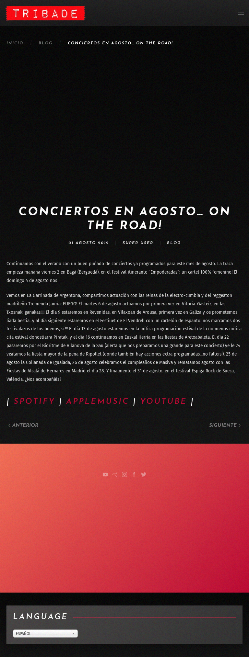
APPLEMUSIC (97, 402)
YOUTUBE (163, 402)
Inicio (14, 43)
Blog (46, 43)
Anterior (23, 425)
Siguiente (225, 425)
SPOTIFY (34, 402)
